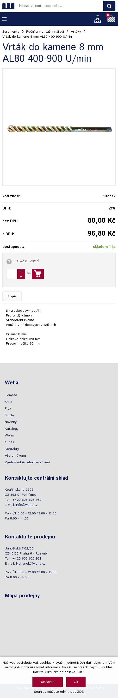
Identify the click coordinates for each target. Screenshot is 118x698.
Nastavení (47, 682)
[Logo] (9, 6)
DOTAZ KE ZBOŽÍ (26, 261)
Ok (76, 682)
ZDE (80, 691)
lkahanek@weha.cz (31, 563)
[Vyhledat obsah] (109, 6)
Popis (12, 296)
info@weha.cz (27, 504)
